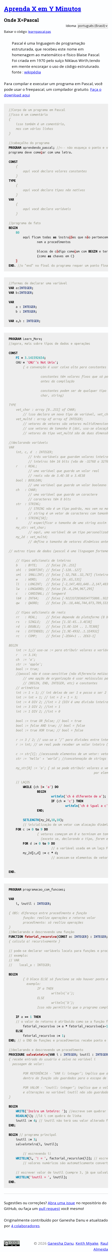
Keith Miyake (87, 1243)
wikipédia (32, 72)
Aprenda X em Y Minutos (42, 8)
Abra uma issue (61, 1202)
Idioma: (71, 26)
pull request (49, 1208)
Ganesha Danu (61, 1243)
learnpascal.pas (39, 31)
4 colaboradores (25, 1225)
